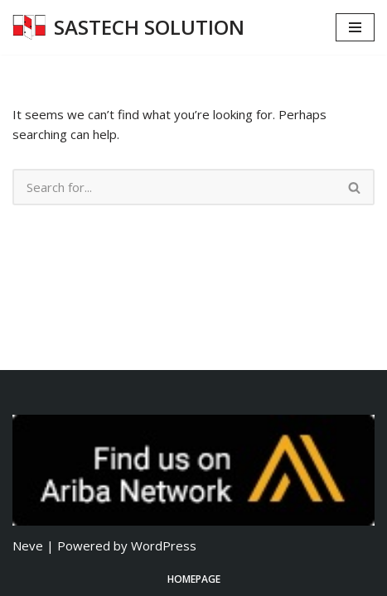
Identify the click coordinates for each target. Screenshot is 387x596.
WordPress (163, 545)
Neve (27, 545)
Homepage (193, 579)
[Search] (174, 187)
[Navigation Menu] (355, 27)
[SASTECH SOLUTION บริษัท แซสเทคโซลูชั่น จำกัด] (128, 27)
